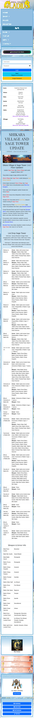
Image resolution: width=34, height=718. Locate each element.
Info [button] (5, 40)
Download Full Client (17, 52)
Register (7, 24)
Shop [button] (5, 16)
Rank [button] (5, 32)
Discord (17, 707)
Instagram (17, 710)
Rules (5, 20)
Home (5, 12)
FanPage (17, 703)
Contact (7, 44)
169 (17, 27)
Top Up (6, 36)
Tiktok (17, 714)
